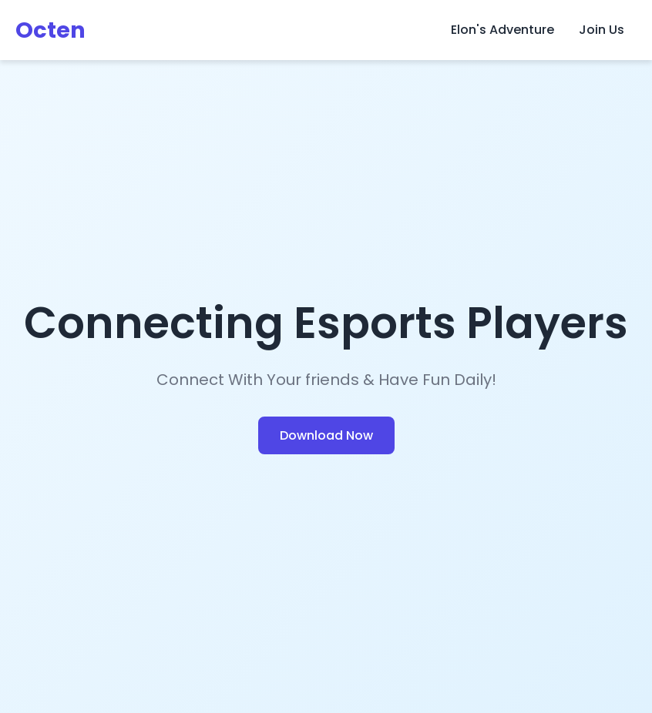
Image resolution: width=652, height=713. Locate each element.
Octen (50, 30)
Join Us (601, 29)
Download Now (326, 435)
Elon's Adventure (502, 29)
